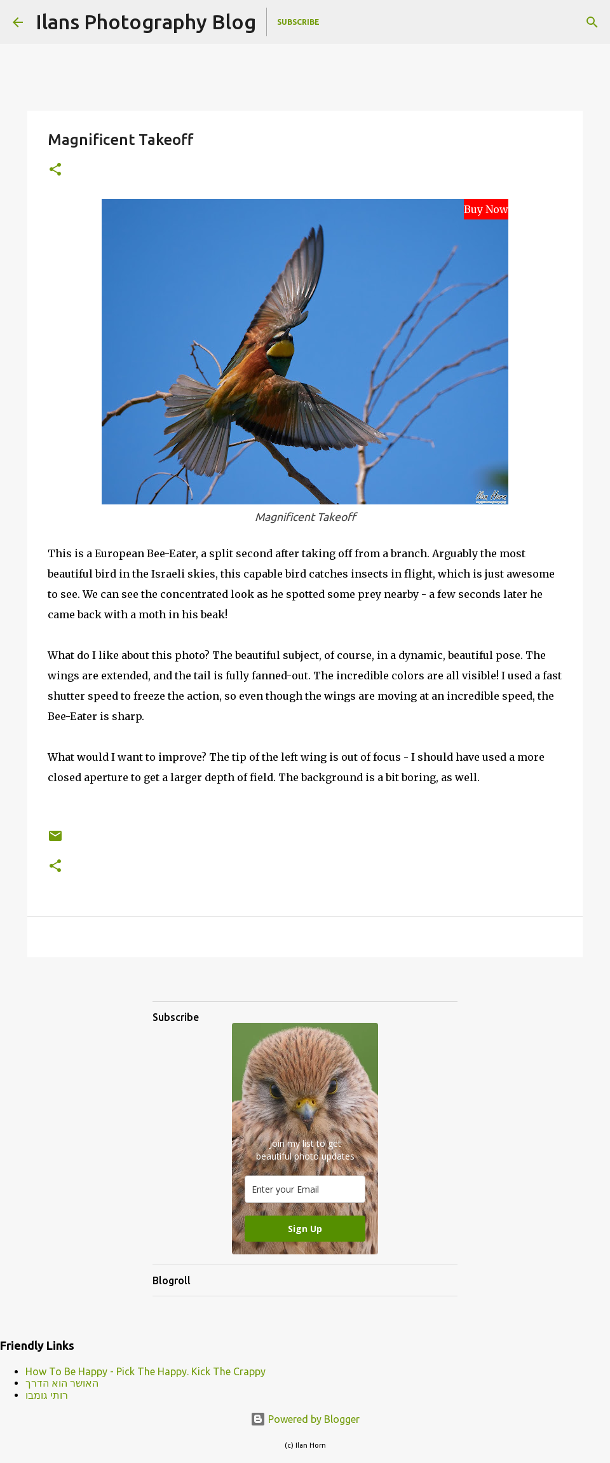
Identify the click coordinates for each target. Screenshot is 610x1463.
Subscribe (298, 22)
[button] (55, 170)
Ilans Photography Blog (146, 21)
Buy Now (486, 209)
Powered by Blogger (305, 1419)
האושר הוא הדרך (61, 1383)
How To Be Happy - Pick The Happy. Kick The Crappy (145, 1371)
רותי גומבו (46, 1395)
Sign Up (305, 1229)
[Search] (592, 22)
